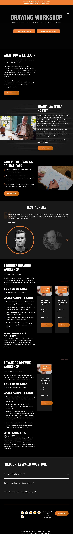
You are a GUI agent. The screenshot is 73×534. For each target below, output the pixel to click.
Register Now (11, 93)
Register (47, 325)
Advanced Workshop (48, 31)
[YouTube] (30, 512)
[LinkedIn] (39, 512)
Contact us (62, 513)
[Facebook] (22, 512)
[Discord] (34, 512)
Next (67, 240)
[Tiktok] (22, 516)
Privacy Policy (38, 526)
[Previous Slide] (62, 281)
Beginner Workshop (24, 31)
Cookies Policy (47, 526)
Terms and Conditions (28, 526)
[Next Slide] (67, 281)
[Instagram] (26, 512)
